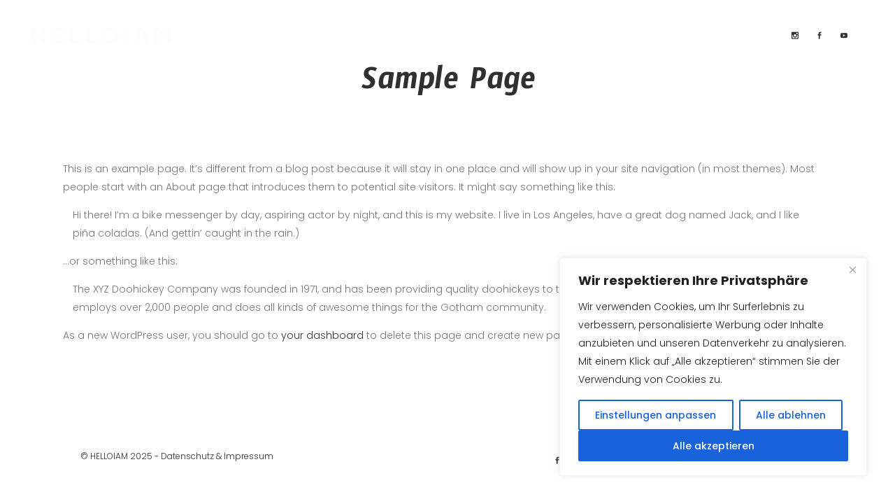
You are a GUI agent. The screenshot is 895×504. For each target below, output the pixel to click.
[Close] (852, 269)
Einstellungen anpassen (655, 415)
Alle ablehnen (791, 415)
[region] (713, 367)
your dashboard (322, 335)
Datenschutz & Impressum (217, 456)
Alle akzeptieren (713, 446)
